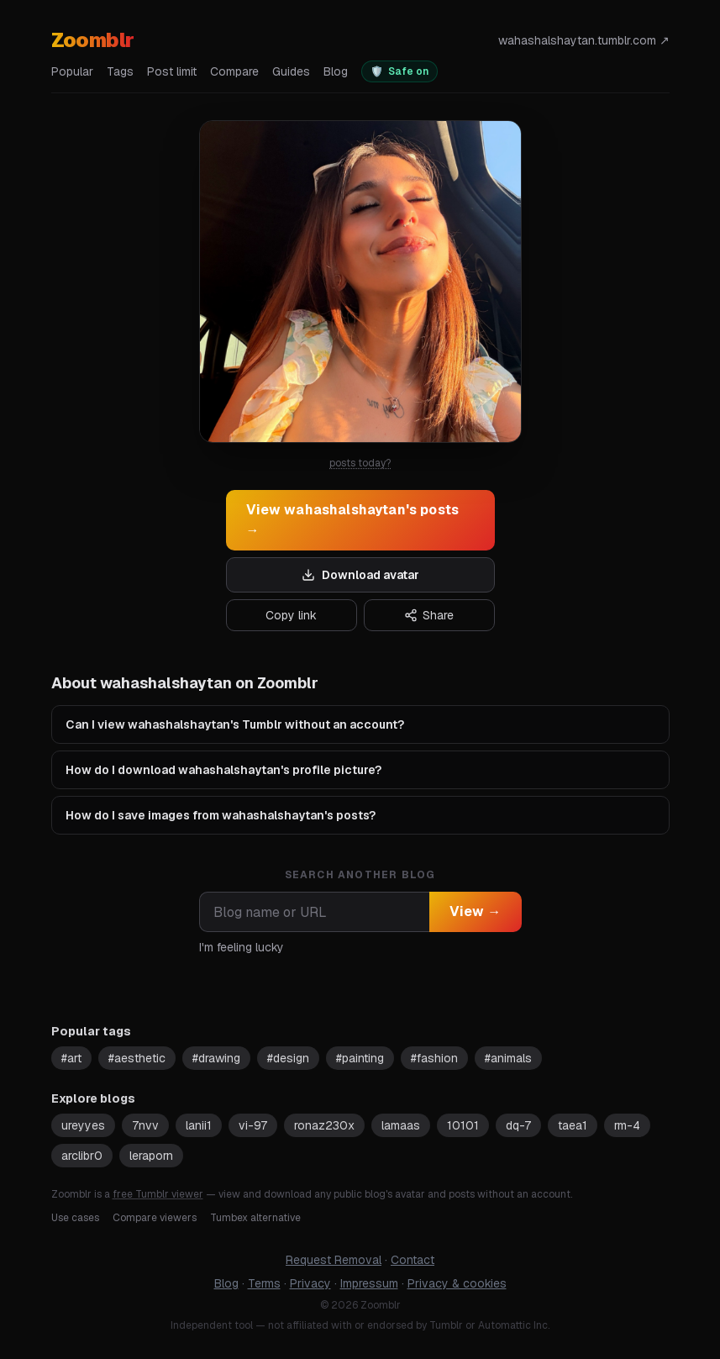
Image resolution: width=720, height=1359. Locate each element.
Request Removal (333, 1259)
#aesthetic (137, 1058)
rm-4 (627, 1125)
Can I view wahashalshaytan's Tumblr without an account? (235, 724)
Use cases (75, 1218)
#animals (508, 1058)
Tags (120, 71)
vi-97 (253, 1125)
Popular (72, 71)
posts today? (360, 463)
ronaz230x (324, 1125)
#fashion (434, 1058)
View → (475, 911)
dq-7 (518, 1125)
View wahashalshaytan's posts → (353, 520)
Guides (291, 71)
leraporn (151, 1155)
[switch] (399, 71)
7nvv (145, 1125)
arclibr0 (81, 1155)
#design (288, 1058)
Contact (412, 1259)
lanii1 (199, 1125)
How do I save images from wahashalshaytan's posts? (221, 815)
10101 (463, 1125)
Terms (264, 1283)
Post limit (172, 71)
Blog (335, 71)
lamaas (400, 1125)
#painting (360, 1058)
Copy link (291, 615)
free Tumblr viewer (158, 1194)
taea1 (572, 1125)
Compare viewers (155, 1218)
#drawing (216, 1058)
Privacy (310, 1283)
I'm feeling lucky (241, 947)
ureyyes (83, 1125)
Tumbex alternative (255, 1218)
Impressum (369, 1283)
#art (71, 1058)
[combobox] (314, 912)
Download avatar (360, 574)
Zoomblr (92, 40)
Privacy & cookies (457, 1283)
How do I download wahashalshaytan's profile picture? (223, 769)
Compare (234, 71)
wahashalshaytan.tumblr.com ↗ (584, 40)
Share (429, 615)
